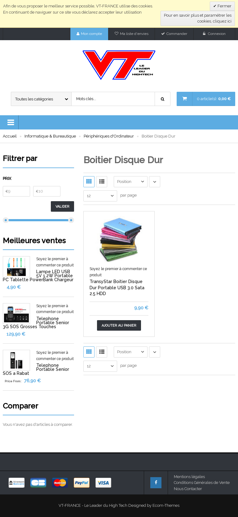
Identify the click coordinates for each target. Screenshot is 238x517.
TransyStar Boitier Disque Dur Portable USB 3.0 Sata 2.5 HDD (117, 287)
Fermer (224, 6)
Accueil (10, 136)
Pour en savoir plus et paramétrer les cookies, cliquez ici (197, 18)
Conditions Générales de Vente (202, 482)
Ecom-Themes (165, 505)
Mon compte (91, 34)
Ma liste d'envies (134, 34)
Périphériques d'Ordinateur (109, 136)
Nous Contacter (188, 488)
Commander (176, 34)
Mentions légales (189, 476)
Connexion (217, 34)
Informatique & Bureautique (50, 136)
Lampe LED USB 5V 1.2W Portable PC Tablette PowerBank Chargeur (38, 275)
